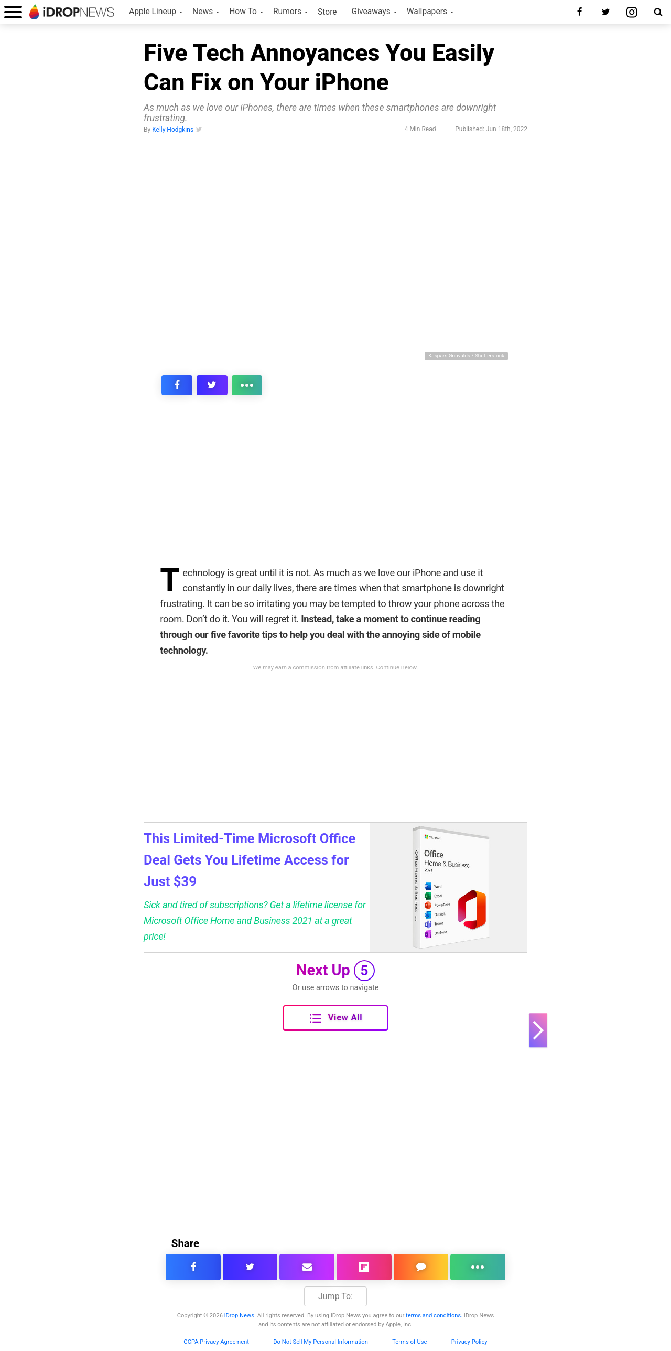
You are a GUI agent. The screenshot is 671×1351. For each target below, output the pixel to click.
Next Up (335, 970)
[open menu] (13, 12)
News (202, 11)
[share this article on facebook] (171, 385)
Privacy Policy (469, 1341)
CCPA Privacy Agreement (216, 1341)
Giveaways (371, 11)
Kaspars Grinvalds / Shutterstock (466, 355)
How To (243, 11)
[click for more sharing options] (220, 385)
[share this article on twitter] (195, 385)
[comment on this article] (421, 1267)
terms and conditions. (434, 1315)
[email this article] (306, 1267)
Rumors (287, 11)
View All (336, 1018)
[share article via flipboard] (364, 1267)
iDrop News (239, 1315)
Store (327, 12)
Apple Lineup (152, 11)
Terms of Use (409, 1341)
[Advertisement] (335, 487)
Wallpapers (427, 11)
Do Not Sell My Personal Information (320, 1341)
